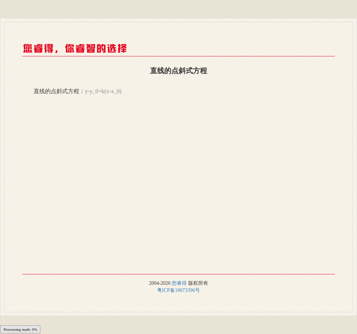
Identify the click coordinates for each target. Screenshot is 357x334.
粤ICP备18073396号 (178, 290)
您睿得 (179, 283)
